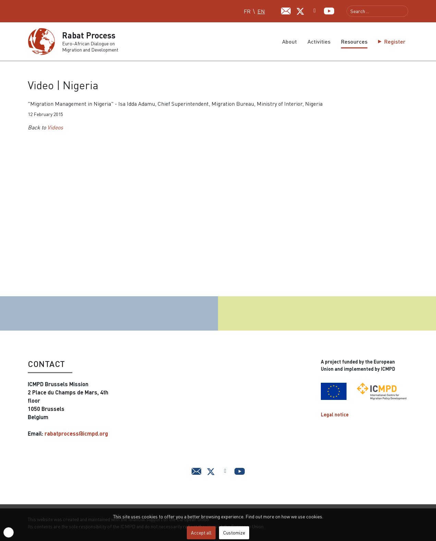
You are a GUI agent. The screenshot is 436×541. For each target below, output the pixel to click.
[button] (8, 532)
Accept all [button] (201, 533)
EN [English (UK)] (261, 11)
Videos (55, 127)
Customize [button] (234, 533)
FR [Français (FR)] (247, 11)
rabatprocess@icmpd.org (76, 433)
